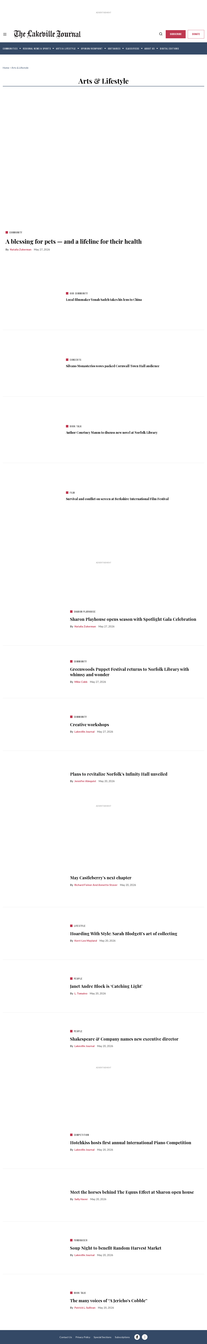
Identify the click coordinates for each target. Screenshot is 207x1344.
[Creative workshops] (34, 724)
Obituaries (114, 48)
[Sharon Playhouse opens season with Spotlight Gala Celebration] (34, 618)
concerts (75, 360)
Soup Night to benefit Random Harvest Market (115, 1248)
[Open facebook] (137, 1337)
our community (79, 293)
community (15, 232)
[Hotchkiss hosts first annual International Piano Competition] (34, 1142)
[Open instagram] (144, 1337)
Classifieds (132, 48)
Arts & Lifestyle (66, 48)
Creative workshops (89, 724)
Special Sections (102, 1337)
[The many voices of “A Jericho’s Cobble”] (34, 1300)
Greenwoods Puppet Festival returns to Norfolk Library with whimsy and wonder (129, 671)
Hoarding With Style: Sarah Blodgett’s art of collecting (123, 933)
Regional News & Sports (37, 48)
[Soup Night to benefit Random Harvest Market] (34, 1247)
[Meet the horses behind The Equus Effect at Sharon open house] (34, 1194)
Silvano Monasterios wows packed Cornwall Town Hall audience (112, 366)
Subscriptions (122, 1337)
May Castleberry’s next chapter (101, 877)
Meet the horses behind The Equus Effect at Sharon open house (132, 1192)
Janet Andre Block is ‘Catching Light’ (106, 986)
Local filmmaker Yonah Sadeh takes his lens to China (104, 300)
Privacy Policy (82, 1337)
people (78, 978)
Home (6, 67)
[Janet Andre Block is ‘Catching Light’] (34, 985)
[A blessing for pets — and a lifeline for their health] (103, 159)
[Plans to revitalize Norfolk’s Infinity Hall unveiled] (34, 776)
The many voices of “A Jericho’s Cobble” (108, 1300)
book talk (76, 426)
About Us (150, 48)
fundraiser (80, 1240)
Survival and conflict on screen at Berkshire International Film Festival (117, 499)
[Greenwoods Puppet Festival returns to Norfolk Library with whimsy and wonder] (34, 671)
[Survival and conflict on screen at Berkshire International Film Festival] (33, 495)
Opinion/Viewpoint (92, 48)
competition (81, 1135)
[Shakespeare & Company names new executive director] (34, 1038)
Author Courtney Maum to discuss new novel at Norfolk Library (112, 433)
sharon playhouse (85, 611)
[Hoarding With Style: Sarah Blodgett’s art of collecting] (34, 933)
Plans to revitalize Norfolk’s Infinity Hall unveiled (118, 774)
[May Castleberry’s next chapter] (34, 880)
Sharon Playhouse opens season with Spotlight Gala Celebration (133, 619)
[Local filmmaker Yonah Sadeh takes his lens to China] (33, 296)
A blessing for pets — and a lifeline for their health (74, 241)
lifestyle (80, 926)
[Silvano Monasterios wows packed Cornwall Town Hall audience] (33, 362)
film (72, 493)
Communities (10, 48)
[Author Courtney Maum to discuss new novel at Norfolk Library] (33, 429)
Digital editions (169, 48)
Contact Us (66, 1337)
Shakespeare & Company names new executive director (124, 1039)
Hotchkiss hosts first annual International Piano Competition (130, 1142)
